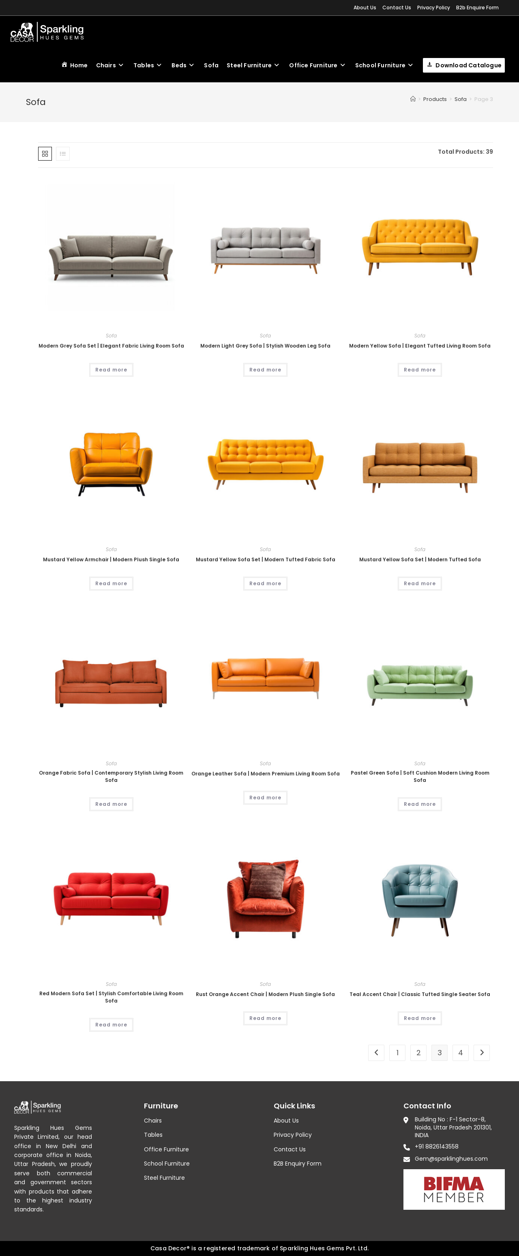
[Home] (413, 99)
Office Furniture (166, 1149)
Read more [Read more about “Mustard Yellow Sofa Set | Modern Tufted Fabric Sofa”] (265, 583)
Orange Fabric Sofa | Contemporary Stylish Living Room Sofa (111, 776)
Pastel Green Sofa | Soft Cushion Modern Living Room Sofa (420, 776)
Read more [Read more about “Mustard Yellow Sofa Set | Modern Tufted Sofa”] (420, 583)
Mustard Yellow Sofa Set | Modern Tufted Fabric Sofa (265, 559)
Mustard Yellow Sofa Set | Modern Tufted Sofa (420, 559)
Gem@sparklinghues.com (451, 1159)
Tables (153, 1135)
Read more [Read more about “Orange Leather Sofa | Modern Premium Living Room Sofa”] (265, 797)
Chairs (153, 1120)
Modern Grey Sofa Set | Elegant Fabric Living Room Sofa (111, 345)
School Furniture (167, 1163)
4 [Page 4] (460, 1053)
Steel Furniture (164, 1178)
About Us (365, 7)
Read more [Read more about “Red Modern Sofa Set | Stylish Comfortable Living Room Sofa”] (111, 1024)
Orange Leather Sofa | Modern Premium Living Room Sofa (265, 773)
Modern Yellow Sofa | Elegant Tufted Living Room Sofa (420, 345)
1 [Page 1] (398, 1053)
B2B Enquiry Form (298, 1163)
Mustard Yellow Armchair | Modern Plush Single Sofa (111, 559)
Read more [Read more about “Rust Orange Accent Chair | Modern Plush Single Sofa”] (265, 1018)
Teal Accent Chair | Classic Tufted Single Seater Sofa (420, 994)
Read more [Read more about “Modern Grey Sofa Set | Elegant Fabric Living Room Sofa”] (111, 369)
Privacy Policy (433, 7)
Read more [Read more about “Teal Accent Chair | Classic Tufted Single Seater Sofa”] (420, 1018)
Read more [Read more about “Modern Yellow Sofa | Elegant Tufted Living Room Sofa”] (420, 369)
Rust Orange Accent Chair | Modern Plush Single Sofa (265, 994)
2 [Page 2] (418, 1053)
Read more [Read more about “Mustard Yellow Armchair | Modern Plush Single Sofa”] (111, 583)
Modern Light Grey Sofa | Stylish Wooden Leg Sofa (265, 345)
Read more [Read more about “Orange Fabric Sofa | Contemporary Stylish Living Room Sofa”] (111, 804)
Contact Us (396, 7)
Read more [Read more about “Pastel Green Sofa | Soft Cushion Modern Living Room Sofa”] (420, 804)
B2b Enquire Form (477, 7)
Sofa (111, 335)
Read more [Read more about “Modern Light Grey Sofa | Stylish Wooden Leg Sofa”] (265, 369)
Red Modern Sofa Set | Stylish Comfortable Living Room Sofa (111, 997)
